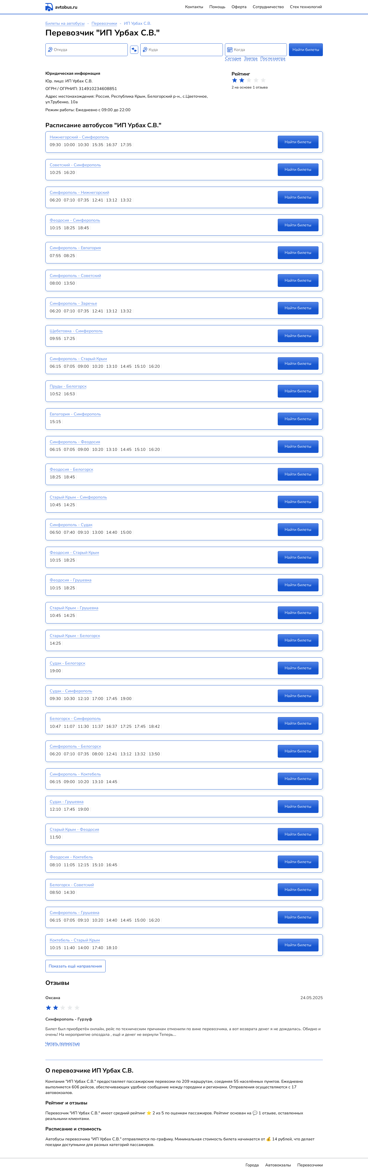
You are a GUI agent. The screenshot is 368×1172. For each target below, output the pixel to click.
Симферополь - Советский (75, 275)
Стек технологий (306, 7)
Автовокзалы (278, 1165)
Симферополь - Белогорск (75, 746)
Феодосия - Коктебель (71, 857)
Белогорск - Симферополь (75, 718)
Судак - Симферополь (71, 691)
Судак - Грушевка (67, 802)
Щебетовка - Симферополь (76, 331)
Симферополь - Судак (71, 525)
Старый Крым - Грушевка (74, 608)
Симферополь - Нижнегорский (79, 192)
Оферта (239, 7)
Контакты (194, 7)
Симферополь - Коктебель (75, 774)
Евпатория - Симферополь (75, 414)
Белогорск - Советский (72, 885)
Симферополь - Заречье (73, 303)
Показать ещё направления (75, 966)
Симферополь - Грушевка (74, 912)
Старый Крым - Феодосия (74, 829)
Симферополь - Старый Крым (78, 359)
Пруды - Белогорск (68, 386)
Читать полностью (62, 1043)
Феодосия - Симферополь (75, 220)
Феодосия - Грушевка (71, 580)
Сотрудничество (268, 7)
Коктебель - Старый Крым (75, 940)
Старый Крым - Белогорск (75, 636)
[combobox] (86, 49)
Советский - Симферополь (75, 165)
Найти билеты (306, 50)
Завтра (251, 58)
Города (252, 1165)
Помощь (217, 7)
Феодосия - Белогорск (71, 469)
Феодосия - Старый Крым (74, 552)
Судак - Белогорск (67, 663)
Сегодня (233, 58)
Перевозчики (104, 23)
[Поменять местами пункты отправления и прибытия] (134, 50)
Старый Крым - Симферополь (78, 497)
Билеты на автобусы (65, 23)
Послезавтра (272, 58)
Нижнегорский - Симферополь (79, 137)
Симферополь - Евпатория (75, 248)
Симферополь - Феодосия (75, 442)
